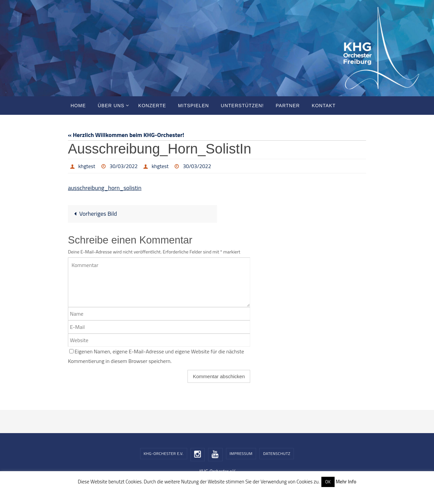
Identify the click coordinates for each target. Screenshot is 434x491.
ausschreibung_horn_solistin (104, 187)
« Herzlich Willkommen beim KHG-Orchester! (126, 134)
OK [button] (328, 481)
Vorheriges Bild (94, 213)
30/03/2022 (124, 166)
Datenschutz (276, 453)
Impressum (241, 453)
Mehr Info (346, 481)
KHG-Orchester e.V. (164, 453)
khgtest (86, 166)
